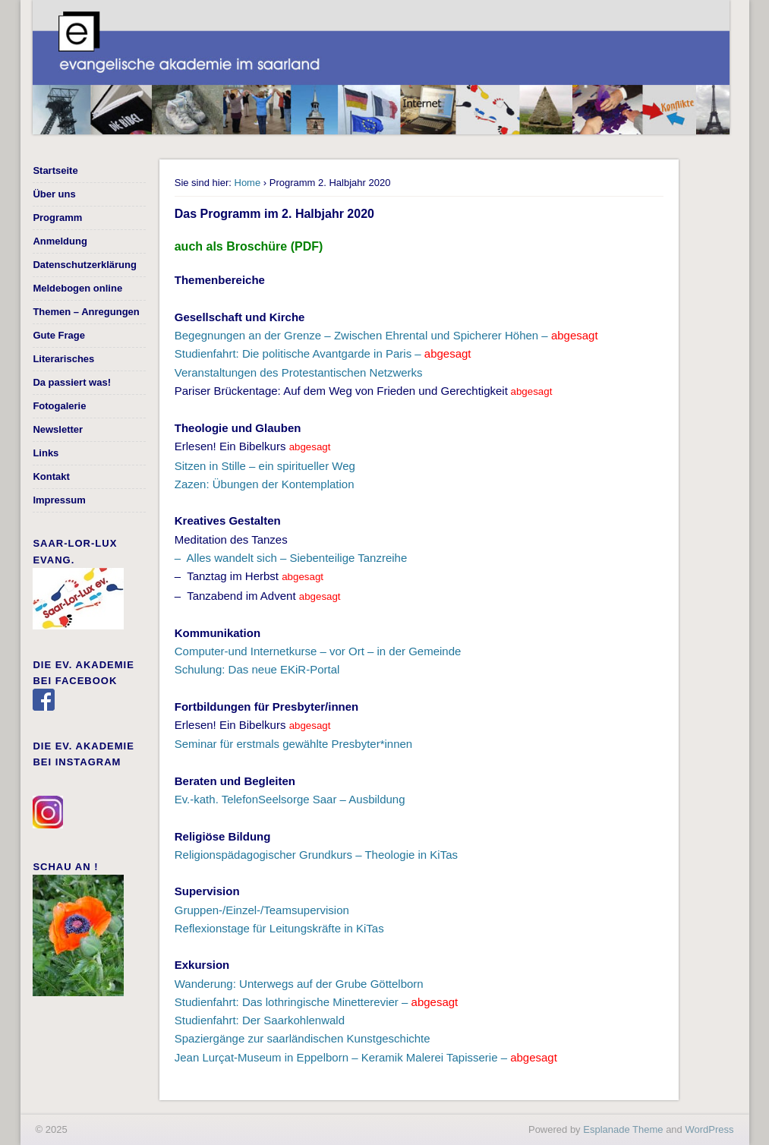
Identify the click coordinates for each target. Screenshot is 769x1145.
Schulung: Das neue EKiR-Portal (257, 669)
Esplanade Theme (623, 1129)
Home (248, 182)
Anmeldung (60, 241)
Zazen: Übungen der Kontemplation (265, 484)
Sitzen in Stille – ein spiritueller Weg (265, 465)
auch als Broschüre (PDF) (249, 246)
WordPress (709, 1129)
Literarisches (63, 358)
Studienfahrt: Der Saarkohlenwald (260, 1020)
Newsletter (58, 429)
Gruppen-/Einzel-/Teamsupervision (262, 910)
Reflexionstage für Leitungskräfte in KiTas (279, 928)
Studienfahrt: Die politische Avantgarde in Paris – (323, 353)
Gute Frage (59, 335)
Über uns (54, 194)
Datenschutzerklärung (85, 264)
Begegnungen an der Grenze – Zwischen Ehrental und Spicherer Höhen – (386, 335)
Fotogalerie (59, 406)
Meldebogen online (77, 288)
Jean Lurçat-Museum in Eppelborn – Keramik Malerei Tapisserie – (366, 1057)
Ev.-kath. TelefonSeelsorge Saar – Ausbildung (290, 799)
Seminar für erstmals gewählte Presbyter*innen (293, 743)
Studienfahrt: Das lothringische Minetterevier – (317, 1001)
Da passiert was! (72, 382)
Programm (57, 217)
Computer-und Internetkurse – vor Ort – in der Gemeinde (318, 651)
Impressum (59, 500)
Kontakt (51, 476)
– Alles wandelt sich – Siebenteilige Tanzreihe (291, 557)
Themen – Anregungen (86, 311)
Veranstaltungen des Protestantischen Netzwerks (299, 372)
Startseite (55, 170)
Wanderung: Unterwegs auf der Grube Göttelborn (299, 983)
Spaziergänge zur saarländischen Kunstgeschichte (302, 1038)
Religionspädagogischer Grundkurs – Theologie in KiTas (316, 854)
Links (45, 453)
